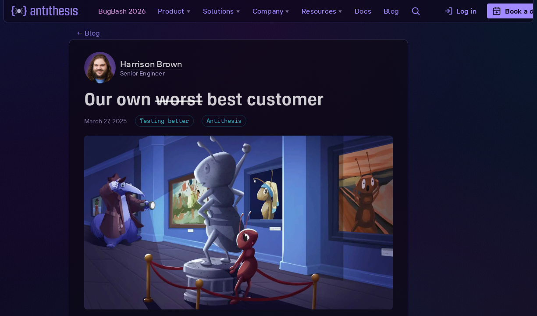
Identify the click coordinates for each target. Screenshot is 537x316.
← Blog (88, 33)
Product (177, 11)
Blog (393, 11)
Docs (365, 11)
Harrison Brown (151, 64)
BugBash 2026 (124, 11)
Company (274, 11)
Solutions (224, 11)
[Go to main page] (47, 11)
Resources (325, 11)
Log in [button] (462, 11)
